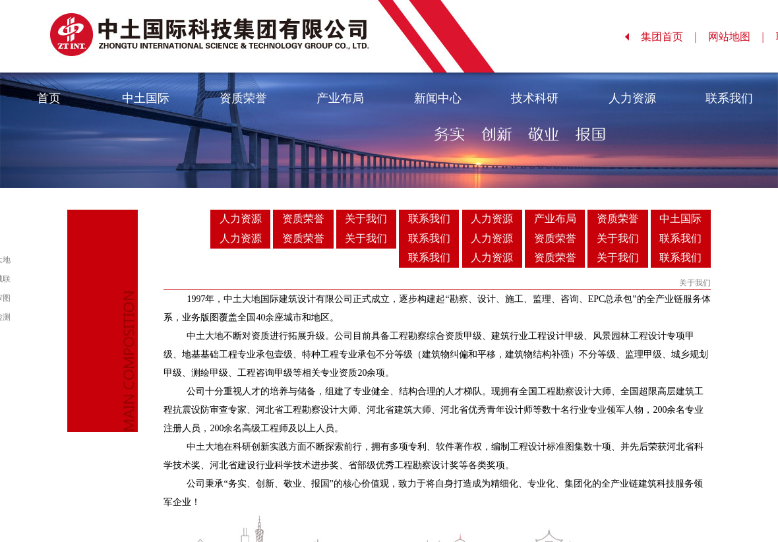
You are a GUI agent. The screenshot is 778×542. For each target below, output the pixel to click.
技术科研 (534, 98)
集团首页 (669, 36)
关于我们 (366, 218)
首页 (49, 98)
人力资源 (632, 98)
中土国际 (145, 98)
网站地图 (736, 36)
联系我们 (729, 98)
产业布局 (340, 98)
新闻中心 (438, 98)
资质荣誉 (243, 98)
